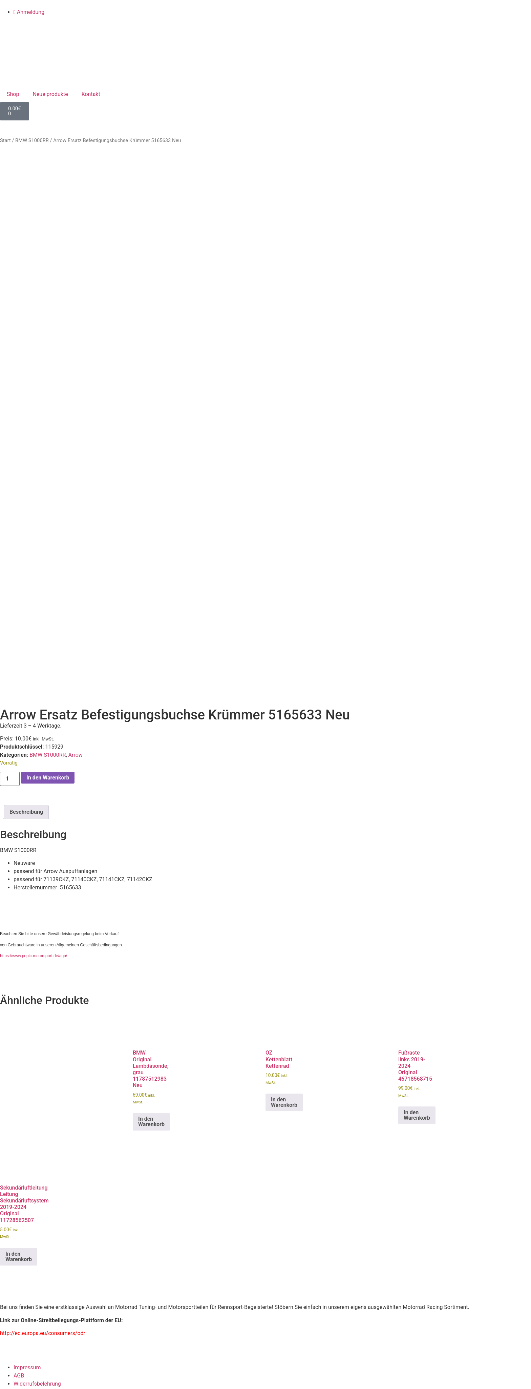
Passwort (11, 1326)
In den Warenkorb (47, 485)
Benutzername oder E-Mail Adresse (42, 1296)
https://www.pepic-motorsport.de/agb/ (33, 663)
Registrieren (67, 1376)
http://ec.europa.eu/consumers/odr (42, 1041)
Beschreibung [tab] (26, 519)
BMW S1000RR (32, 140)
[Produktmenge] (10, 486)
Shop (13, 94)
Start (5, 140)
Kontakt (91, 94)
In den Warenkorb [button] (151, 829)
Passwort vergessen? (25, 1376)
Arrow (75, 462)
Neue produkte (50, 94)
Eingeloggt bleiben (25, 1356)
